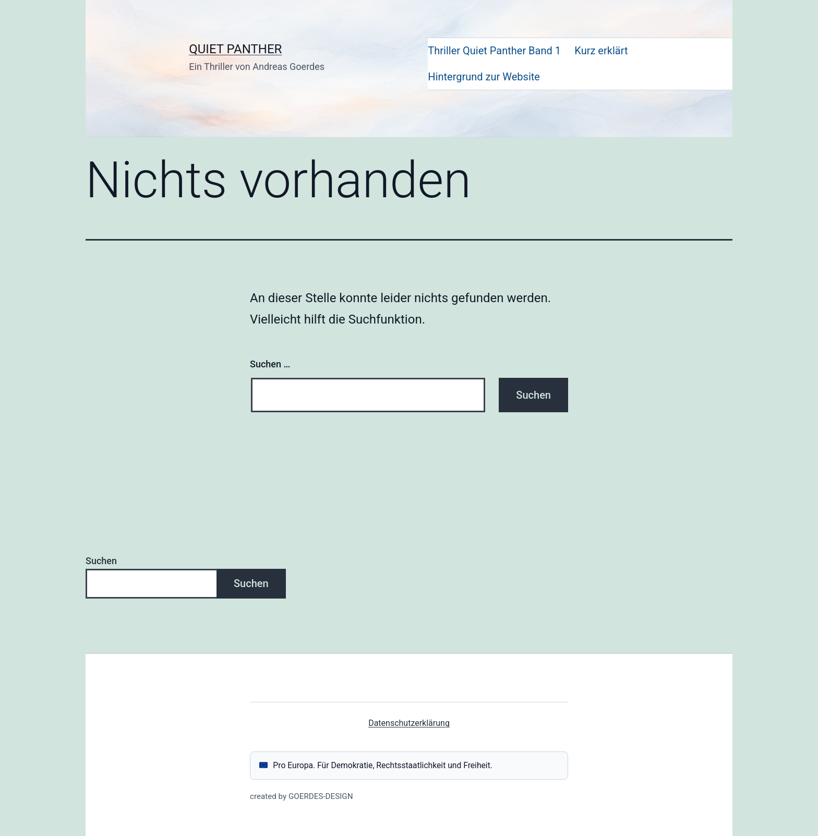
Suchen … (270, 364)
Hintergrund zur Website (484, 76)
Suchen (101, 560)
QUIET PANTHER (235, 49)
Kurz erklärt (601, 50)
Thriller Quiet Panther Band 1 (494, 50)
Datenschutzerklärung (409, 723)
